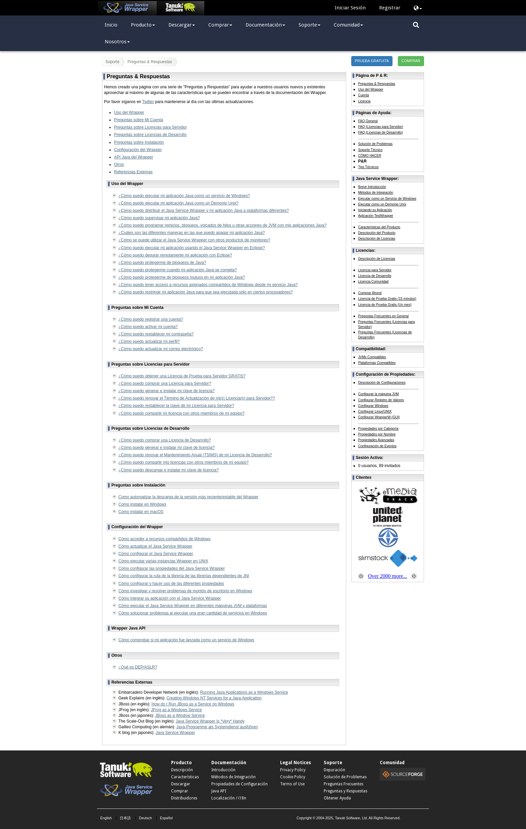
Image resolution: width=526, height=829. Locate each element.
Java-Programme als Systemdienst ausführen (217, 727)
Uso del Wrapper (129, 112)
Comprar (220, 25)
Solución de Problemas (375, 144)
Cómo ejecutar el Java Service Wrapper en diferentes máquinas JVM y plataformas (192, 605)
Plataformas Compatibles (377, 363)
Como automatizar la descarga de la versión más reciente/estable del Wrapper (188, 497)
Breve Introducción (372, 187)
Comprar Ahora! (370, 293)
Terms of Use (292, 784)
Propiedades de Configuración (239, 784)
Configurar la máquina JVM (378, 394)
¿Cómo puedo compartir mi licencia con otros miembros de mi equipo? (181, 413)
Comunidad (348, 25)
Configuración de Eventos (377, 446)
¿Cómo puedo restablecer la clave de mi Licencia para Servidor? (176, 405)
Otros (119, 164)
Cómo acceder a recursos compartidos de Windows (164, 539)
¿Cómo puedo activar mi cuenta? (148, 326)
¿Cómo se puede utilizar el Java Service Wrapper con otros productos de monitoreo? (194, 240)
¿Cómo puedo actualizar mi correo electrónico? (160, 349)
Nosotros (117, 42)
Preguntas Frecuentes (343, 784)
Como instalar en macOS (140, 511)
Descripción (182, 770)
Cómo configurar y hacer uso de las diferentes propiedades (171, 583)
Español (166, 818)
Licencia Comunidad (373, 281)
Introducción (223, 770)
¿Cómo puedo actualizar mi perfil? (149, 341)
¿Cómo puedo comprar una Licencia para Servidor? (164, 383)
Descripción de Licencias (377, 238)
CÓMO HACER (369, 155)
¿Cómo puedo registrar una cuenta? (150, 319)
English (106, 818)
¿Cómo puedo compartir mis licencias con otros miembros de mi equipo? (183, 462)
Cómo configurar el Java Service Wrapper (155, 553)
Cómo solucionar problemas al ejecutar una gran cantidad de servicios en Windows (192, 613)
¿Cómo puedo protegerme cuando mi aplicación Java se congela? (177, 270)
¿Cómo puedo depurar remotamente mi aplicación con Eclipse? (175, 255)
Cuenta (363, 95)
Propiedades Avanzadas (376, 440)
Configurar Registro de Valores (381, 400)
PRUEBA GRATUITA (372, 61)
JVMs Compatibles (372, 357)
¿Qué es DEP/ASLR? (137, 667)
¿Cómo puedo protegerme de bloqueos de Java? (162, 262)
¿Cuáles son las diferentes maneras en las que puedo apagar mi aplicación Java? (191, 232)
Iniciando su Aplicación (375, 210)
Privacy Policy (293, 770)
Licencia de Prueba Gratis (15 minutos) (387, 299)
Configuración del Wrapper (138, 149)
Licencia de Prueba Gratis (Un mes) (385, 305)
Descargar (181, 25)
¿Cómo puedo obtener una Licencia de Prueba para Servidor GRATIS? (182, 376)
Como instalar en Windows (142, 504)
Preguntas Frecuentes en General (383, 316)
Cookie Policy (292, 777)
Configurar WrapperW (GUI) (379, 417)
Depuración (334, 770)
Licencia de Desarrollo (374, 276)
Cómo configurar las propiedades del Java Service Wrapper (171, 568)
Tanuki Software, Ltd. (351, 818)
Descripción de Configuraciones (382, 382)
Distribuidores (184, 798)
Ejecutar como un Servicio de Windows (387, 198)
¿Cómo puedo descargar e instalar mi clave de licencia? (168, 470)
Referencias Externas (133, 172)
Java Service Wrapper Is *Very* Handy (210, 721)
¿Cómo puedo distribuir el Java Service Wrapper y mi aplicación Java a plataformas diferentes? (203, 210)
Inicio (111, 25)
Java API (218, 791)
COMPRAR (411, 61)
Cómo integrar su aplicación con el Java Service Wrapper (169, 598)
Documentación (265, 25)
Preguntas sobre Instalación (139, 142)
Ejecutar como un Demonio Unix (382, 204)
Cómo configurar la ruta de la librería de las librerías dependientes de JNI (183, 575)
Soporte (309, 25)
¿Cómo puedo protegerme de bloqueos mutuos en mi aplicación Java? (181, 277)
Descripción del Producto (377, 233)
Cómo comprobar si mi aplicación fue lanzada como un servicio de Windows (186, 640)
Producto (143, 25)
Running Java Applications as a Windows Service (244, 692)
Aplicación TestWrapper (375, 216)
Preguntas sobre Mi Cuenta (138, 120)
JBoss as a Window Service (180, 715)
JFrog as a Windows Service (176, 709)
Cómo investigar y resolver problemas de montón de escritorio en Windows (185, 591)
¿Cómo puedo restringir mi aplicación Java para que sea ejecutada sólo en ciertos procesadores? (205, 292)
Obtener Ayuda (337, 798)
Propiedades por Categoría (378, 428)
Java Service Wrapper (175, 732)
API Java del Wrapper (133, 157)
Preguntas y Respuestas (345, 791)
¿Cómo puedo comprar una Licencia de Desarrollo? (164, 440)
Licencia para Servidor (375, 270)
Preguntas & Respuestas (377, 84)
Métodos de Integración (375, 192)
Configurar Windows (373, 406)
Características (185, 777)
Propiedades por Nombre (377, 434)
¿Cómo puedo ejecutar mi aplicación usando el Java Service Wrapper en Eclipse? (191, 247)
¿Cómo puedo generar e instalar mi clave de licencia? (166, 390)
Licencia (364, 101)
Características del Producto (379, 227)
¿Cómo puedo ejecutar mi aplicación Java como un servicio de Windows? (184, 195)
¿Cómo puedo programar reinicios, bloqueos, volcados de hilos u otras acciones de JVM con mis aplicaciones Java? (222, 225)
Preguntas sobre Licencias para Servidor (150, 127)
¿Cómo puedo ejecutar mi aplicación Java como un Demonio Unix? (178, 203)
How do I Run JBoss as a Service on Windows (193, 704)
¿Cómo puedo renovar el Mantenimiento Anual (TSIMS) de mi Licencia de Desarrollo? (195, 455)
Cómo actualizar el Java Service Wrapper (155, 546)
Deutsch (145, 818)
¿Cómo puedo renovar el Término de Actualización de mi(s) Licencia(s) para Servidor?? (196, 398)
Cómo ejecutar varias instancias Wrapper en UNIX (163, 561)
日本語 (125, 818)
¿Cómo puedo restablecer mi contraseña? (156, 334)
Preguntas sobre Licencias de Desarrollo (150, 134)
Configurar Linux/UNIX (375, 411)
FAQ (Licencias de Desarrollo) (380, 132)
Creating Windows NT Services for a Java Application (213, 698)
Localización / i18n (228, 798)
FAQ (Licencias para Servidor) (380, 127)
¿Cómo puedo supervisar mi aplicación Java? (159, 218)
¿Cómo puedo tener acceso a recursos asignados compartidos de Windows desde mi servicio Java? (208, 284)
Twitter (148, 101)
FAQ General (368, 121)
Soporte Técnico (370, 150)
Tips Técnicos (368, 167)
